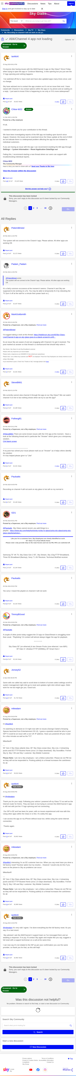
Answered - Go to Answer (13, 45)
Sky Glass (38, 14)
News (42, 4)
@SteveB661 (8, 434)
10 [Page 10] (45, 208)
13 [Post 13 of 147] (7, 836)
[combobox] (43, 21)
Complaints (25, 1062)
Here (47, 361)
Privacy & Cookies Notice (30, 1060)
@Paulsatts (7, 528)
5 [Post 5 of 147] (6, 466)
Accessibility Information (46, 1060)
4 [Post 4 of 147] (6, 408)
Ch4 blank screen (10, 441)
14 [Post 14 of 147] (7, 904)
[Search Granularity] (17, 21)
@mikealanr (10, 797)
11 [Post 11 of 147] (7, 101)
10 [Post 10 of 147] (7, 698)
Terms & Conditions (48, 1058)
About (56, 4)
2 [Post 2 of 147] (6, 303)
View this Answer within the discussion (19, 171)
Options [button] (68, 40)
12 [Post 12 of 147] (7, 773)
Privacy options (27, 1058)
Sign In (71, 3)
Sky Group (25, 1064)
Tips (50, 4)
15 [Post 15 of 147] (7, 958)
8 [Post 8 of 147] (6, 604)
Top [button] (71, 1059)
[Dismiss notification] (42, 8)
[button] (71, 56)
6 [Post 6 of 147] (6, 502)
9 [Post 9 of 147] (6, 659)
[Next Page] (50, 208)
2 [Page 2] (33, 208)
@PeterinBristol (11, 278)
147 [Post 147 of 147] (7, 181)
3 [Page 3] (37, 208)
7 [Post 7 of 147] (6, 567)
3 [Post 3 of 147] (6, 372)
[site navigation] (2, 4)
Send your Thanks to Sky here (42, 166)
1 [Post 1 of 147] (6, 253)
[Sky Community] (14, 3)
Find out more (41, 325)
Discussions (32, 4)
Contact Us (50, 1062)
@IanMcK (9, 724)
